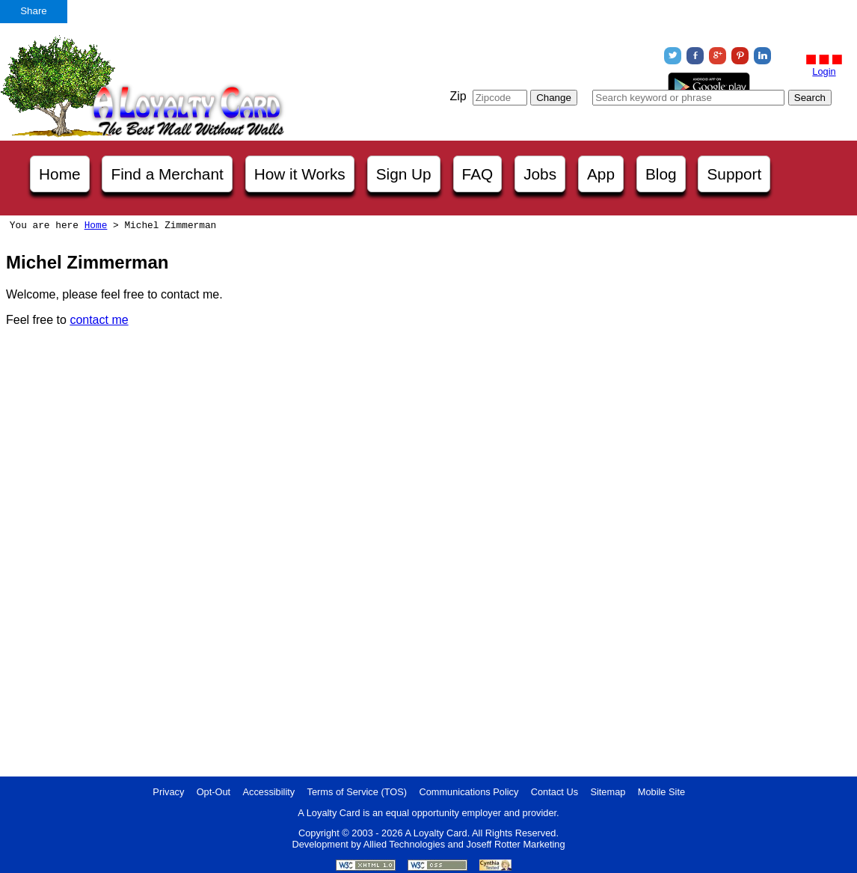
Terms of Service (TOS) (357, 791)
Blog (661, 174)
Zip (457, 96)
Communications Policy (468, 791)
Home (59, 174)
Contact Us (554, 791)
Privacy (168, 791)
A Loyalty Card (436, 833)
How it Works (299, 174)
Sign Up (403, 174)
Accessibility (269, 791)
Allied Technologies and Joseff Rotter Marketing (464, 844)
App (601, 174)
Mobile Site (661, 791)
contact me (99, 319)
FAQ (478, 174)
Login (823, 71)
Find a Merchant (167, 174)
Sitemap (607, 791)
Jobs (539, 174)
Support (734, 174)
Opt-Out (214, 791)
